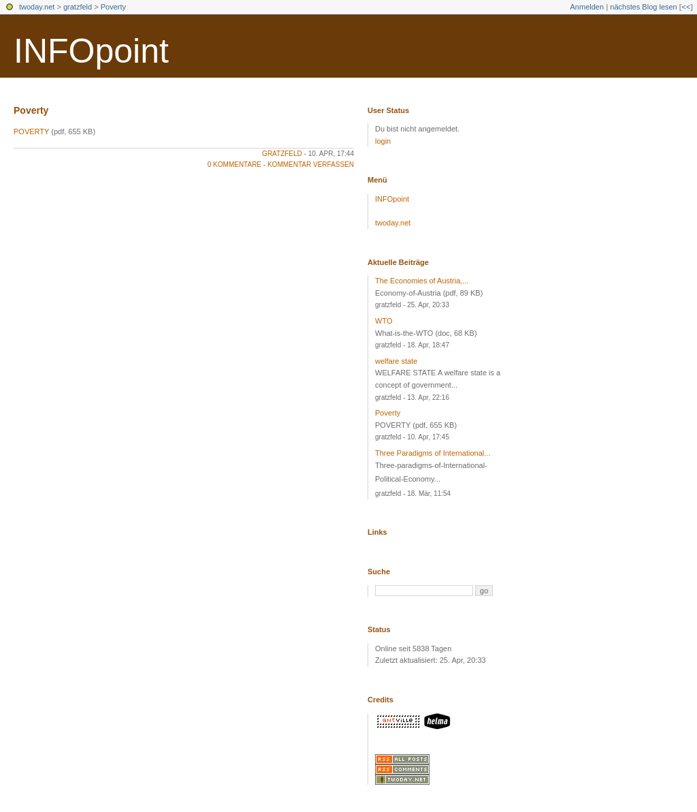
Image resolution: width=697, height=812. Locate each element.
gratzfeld (77, 7)
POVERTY (31, 131)
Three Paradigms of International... (432, 453)
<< (685, 7)
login (383, 141)
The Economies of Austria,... (422, 281)
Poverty (113, 7)
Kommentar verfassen (311, 164)
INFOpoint (91, 51)
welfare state (396, 361)
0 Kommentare (234, 164)
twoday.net (36, 7)
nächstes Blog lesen (643, 7)
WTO (383, 321)
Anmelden (587, 7)
